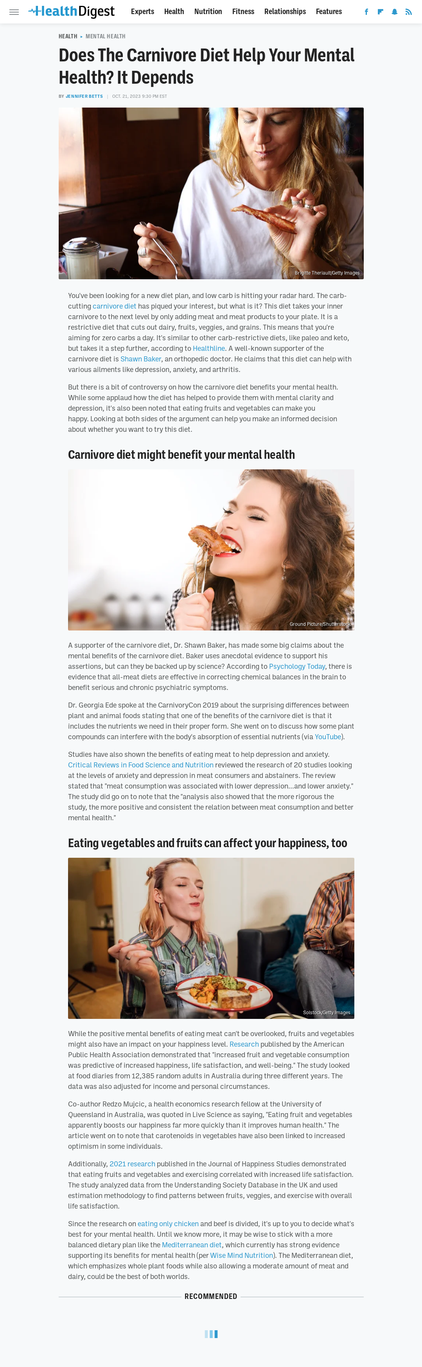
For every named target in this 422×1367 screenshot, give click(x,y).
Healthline (209, 348)
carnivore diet (114, 306)
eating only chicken (168, 1223)
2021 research (132, 1163)
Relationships (285, 11)
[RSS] (409, 13)
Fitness (243, 11)
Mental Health (106, 36)
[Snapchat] (395, 13)
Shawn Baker (140, 358)
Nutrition (208, 11)
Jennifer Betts (84, 96)
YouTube (328, 736)
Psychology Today (297, 666)
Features (329, 11)
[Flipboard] (380, 13)
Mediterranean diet (192, 1244)
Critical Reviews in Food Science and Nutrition (141, 764)
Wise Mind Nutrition (241, 1255)
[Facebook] (366, 13)
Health (174, 11)
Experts (142, 11)
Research (244, 1044)
